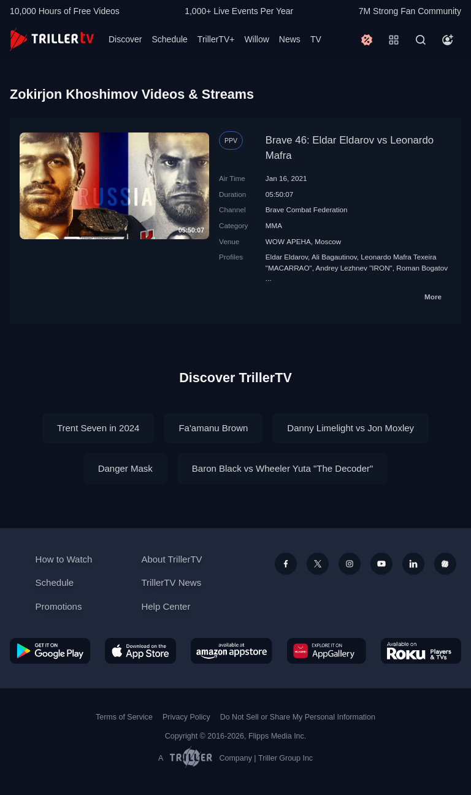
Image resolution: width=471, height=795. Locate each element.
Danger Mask (125, 468)
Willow (256, 39)
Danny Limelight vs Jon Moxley (350, 428)
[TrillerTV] (52, 40)
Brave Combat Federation (307, 209)
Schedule (169, 39)
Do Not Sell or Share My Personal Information (297, 717)
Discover (125, 39)
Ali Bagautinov (334, 257)
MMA (274, 225)
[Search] (420, 39)
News (290, 39)
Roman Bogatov (422, 268)
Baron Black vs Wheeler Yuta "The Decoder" (282, 468)
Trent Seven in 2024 (98, 428)
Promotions (59, 606)
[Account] (447, 39)
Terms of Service (124, 717)
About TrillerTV (171, 559)
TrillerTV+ (216, 39)
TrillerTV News (171, 582)
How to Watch (64, 559)
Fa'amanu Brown (213, 428)
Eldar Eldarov (287, 257)
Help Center (165, 606)
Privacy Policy (186, 717)
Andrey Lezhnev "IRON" (354, 268)
